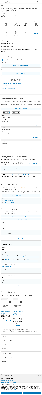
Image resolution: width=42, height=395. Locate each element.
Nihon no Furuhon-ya (9, 200)
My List (4, 80)
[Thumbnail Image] (6, 305)
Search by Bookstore (21, 73)
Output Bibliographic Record (9, 85)
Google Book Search (8, 202)
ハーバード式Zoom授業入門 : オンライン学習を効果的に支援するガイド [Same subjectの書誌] (18, 314)
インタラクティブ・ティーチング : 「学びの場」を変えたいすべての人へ (18, 239)
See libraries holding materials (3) (21, 65)
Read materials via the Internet (7, 380)
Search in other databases (8, 88)
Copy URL (8, 80)
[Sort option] (6, 112)
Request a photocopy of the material (8, 382)
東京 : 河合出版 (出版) (7, 266)
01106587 (27, 259)
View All (36, 33)
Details (14, 389)
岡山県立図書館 (36, 137)
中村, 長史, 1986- (9, 255)
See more (7, 320)
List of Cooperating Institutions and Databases (30, 103)
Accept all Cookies (32, 392)
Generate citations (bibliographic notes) (11, 83)
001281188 (28, 255)
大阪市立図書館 (36, 125)
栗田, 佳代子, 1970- (9, 259)
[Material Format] (16, 112)
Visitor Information (35, 163)
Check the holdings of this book (32, 150)
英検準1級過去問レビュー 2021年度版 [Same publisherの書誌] (6, 312)
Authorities (20, 256)
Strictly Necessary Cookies (11, 392)
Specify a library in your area (28, 108)
